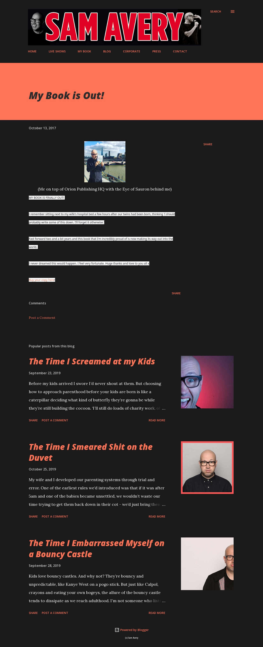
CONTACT (180, 51)
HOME (32, 51)
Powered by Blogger (132, 630)
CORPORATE (131, 51)
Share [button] (207, 144)
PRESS (156, 51)
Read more (157, 420)
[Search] (215, 11)
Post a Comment (42, 317)
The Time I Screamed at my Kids (92, 361)
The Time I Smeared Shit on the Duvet (91, 452)
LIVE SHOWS (57, 51)
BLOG (107, 51)
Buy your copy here (41, 280)
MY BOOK (84, 51)
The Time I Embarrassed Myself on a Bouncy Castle (97, 548)
